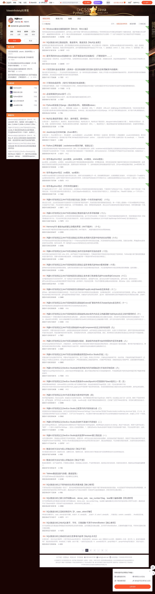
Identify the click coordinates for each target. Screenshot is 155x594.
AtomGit (32, 2)
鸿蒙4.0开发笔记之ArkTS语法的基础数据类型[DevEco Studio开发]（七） (75, 354)
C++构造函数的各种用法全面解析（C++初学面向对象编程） (22, 64)
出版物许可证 (123, 562)
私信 (30, 41)
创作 (147, 2)
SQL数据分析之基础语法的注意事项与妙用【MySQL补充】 (70, 536)
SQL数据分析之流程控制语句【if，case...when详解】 (67, 512)
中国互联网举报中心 (78, 562)
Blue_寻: (11, 138)
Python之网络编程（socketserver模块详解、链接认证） (68, 146)
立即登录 (133, 587)
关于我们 (59, 557)
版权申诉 (115, 562)
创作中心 (136, 2)
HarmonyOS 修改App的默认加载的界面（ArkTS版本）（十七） (72, 227)
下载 (19, 2)
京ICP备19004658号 (77, 560)
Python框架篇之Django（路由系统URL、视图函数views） (69, 105)
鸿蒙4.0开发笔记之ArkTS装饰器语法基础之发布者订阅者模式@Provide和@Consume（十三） (85, 276)
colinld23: (11, 122)
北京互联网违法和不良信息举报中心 (123, 560)
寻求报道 (80, 557)
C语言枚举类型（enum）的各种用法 (21, 53)
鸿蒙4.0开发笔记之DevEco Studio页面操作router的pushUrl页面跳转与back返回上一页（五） (84, 381)
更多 (51, 2)
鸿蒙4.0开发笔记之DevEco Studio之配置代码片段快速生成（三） (72, 408)
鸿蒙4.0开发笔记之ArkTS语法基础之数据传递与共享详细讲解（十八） (74, 213)
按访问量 (133, 24)
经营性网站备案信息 (107, 560)
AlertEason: (12, 154)
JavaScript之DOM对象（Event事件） (60, 132)
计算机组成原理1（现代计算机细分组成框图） (64, 83)
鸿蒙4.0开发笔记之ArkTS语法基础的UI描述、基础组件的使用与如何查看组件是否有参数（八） (85, 341)
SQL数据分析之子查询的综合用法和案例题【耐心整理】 (68, 485)
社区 (25, 2)
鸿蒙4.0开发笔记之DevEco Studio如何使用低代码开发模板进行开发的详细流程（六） (81, 368)
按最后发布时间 (122, 24)
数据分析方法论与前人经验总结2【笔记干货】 (64, 449)
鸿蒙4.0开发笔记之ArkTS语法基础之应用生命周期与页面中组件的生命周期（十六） (80, 238)
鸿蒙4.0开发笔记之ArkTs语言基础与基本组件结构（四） (68, 395)
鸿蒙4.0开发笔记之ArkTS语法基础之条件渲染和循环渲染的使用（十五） (75, 251)
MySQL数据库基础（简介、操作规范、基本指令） (66, 119)
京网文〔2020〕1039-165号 (92, 560)
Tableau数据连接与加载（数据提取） (60, 473)
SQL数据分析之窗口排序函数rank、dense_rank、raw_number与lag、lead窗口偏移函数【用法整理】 (88, 498)
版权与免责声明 (107, 562)
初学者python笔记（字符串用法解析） (60, 186)
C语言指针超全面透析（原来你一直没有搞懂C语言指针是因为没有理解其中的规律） (80, 69)
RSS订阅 (142, 24)
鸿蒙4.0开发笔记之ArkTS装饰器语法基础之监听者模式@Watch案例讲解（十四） (79, 265)
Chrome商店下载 (89, 562)
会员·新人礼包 (120, 2)
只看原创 (46, 24)
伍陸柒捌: (11, 146)
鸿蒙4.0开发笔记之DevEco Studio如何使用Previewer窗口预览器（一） (75, 435)
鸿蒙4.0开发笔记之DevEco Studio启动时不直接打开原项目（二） (72, 422)
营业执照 (130, 562)
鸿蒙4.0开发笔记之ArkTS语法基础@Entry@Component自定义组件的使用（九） (79, 327)
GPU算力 (43, 2)
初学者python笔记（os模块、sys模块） (61, 173)
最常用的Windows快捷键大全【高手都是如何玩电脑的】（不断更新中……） (77, 56)
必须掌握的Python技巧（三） (57, 94)
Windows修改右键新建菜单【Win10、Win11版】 (65, 29)
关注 (14, 40)
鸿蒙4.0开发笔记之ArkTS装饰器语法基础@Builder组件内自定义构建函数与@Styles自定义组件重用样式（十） (92, 314)
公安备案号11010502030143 (62, 560)
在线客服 (115, 557)
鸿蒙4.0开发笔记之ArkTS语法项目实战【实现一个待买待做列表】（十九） (76, 200)
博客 (14, 2)
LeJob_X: (11, 130)
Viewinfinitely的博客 (17, 10)
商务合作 (73, 557)
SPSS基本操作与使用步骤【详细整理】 (21, 58)
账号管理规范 (99, 562)
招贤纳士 (66, 557)
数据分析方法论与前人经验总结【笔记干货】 (63, 460)
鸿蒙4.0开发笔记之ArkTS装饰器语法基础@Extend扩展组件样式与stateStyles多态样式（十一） (85, 303)
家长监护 (58, 562)
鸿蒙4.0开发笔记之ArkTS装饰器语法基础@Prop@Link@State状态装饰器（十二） (79, 289)
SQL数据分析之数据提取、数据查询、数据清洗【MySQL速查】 (72, 42)
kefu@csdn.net (104, 557)
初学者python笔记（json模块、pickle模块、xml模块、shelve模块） (73, 159)
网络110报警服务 (67, 562)
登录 (108, 2)
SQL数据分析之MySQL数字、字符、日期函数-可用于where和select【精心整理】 (79, 523)
